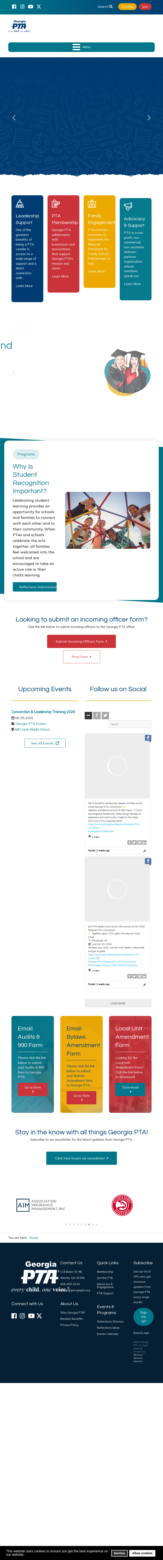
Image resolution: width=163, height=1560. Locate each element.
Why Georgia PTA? (72, 1312)
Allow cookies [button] (142, 1553)
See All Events (45, 743)
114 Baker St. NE (71, 1271)
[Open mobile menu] (81, 47)
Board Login (141, 1332)
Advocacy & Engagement (105, 1285)
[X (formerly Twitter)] (38, 6)
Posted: (99, 850)
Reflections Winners (110, 1321)
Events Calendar (107, 1334)
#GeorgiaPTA (95, 831)
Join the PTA (105, 1278)
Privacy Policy (69, 1325)
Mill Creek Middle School (32, 729)
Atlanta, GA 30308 (72, 1278)
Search (105, 6)
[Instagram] (22, 6)
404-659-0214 (70, 1284)
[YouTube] (30, 6)
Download (130, 1089)
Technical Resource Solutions (138, 1358)
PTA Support (105, 1293)
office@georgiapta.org (75, 1290)
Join (145, 6)
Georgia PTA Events (31, 724)
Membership (105, 1271)
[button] (14, 117)
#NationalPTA (110, 961)
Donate (127, 6)
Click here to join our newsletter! (81, 1158)
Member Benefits (71, 1318)
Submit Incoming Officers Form (81, 641)
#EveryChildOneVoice (114, 965)
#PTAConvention (127, 961)
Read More (108, 831)
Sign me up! (143, 1316)
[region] (81, 117)
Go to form (33, 1089)
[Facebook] (14, 6)
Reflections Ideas (108, 1327)
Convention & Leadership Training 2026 (43, 712)
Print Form (81, 657)
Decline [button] (119, 1553)
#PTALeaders (95, 965)
